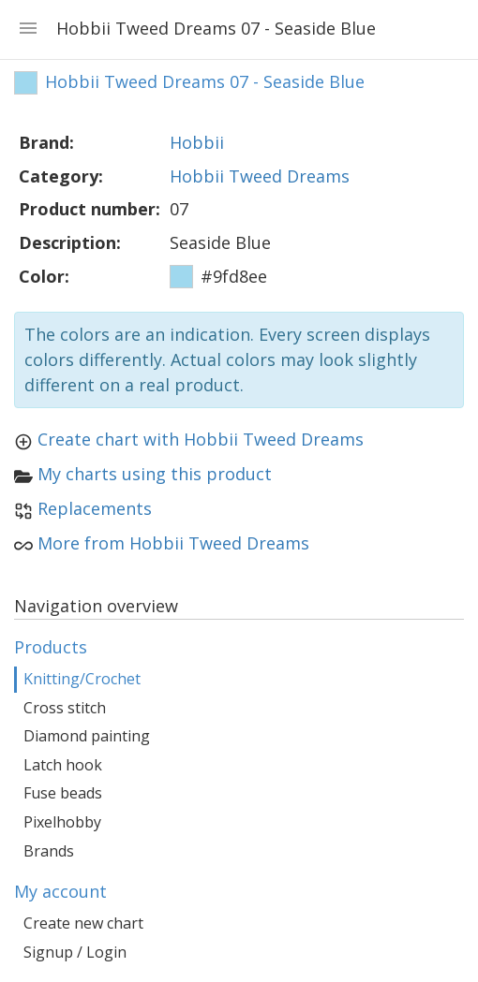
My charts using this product (154, 473)
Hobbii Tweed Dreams (260, 176)
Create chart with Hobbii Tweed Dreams (200, 439)
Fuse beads (62, 793)
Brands (48, 851)
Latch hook (62, 765)
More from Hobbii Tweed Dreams (173, 543)
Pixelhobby (62, 822)
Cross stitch (64, 707)
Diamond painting (86, 736)
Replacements (94, 508)
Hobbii (197, 142)
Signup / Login (75, 952)
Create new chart (83, 923)
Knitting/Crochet (82, 678)
